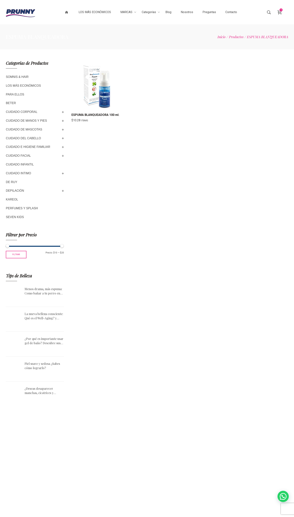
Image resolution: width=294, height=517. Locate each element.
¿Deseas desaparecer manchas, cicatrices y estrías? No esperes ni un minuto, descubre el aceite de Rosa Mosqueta (42, 391)
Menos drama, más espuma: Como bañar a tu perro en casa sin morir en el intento (43, 291)
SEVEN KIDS (15, 217)
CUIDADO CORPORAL (21, 111)
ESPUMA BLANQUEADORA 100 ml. (95, 115)
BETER (11, 103)
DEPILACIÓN (15, 190)
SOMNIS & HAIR (17, 76)
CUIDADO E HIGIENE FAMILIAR (28, 146)
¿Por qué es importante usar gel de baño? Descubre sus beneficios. (44, 341)
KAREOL (12, 199)
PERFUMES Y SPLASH (22, 208)
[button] (283, 496)
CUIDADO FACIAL (18, 155)
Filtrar (16, 254)
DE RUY (11, 182)
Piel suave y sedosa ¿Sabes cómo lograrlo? (42, 366)
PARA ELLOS (15, 94)
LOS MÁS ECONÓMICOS (23, 85)
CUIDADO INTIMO (18, 173)
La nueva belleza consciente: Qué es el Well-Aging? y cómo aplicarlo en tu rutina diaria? (44, 316)
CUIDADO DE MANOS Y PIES (26, 120)
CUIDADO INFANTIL (20, 164)
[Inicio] (222, 37)
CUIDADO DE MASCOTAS (24, 129)
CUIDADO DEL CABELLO (23, 138)
